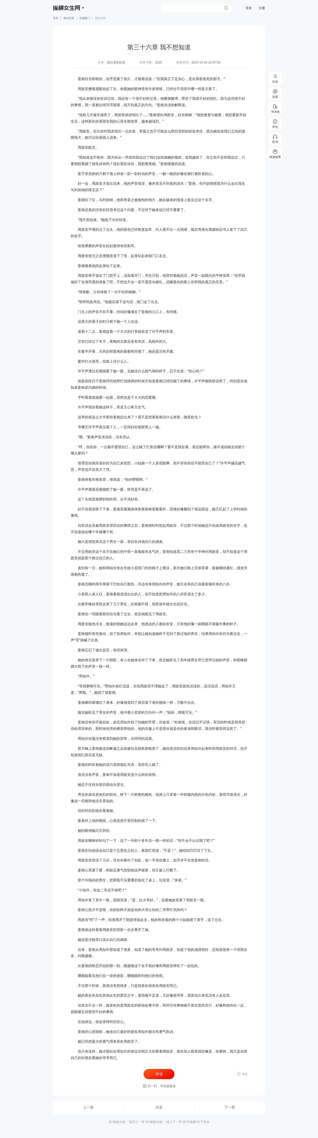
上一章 (88, 1107)
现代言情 (69, 18)
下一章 (229, 1107)
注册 (262, 8)
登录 (249, 8)
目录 (159, 1107)
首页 (55, 18)
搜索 (226, 8)
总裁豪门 (84, 18)
